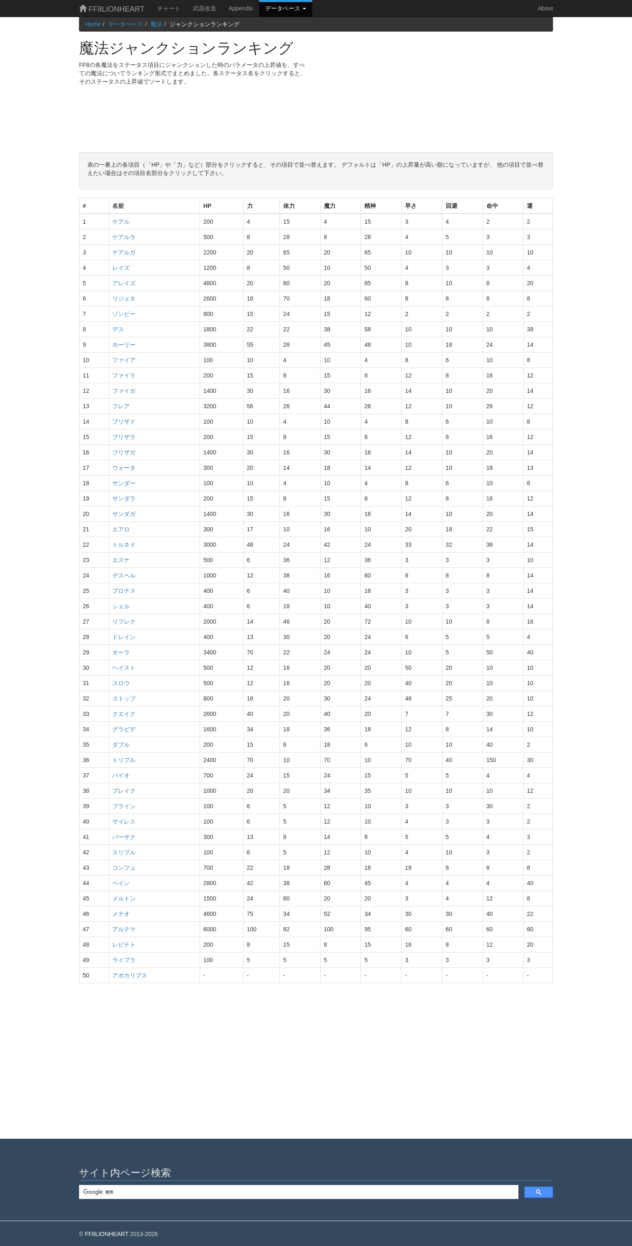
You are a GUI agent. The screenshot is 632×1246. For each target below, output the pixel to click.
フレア (121, 406)
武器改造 (204, 8)
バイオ (121, 775)
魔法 (156, 24)
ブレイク (124, 790)
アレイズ (124, 283)
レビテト (124, 944)
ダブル (121, 744)
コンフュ (124, 867)
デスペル (124, 575)
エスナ (121, 560)
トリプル (124, 760)
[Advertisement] (437, 90)
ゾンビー (124, 314)
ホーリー (124, 344)
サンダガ (124, 514)
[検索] (298, 1192)
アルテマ (124, 929)
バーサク (124, 837)
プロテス (124, 590)
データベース (285, 8)
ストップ (124, 698)
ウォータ (124, 467)
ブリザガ (124, 452)
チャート (168, 8)
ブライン (124, 806)
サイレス (124, 821)
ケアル (121, 221)
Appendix (241, 8)
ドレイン (124, 637)
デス (118, 329)
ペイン (121, 883)
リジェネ (124, 298)
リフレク (124, 621)
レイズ (121, 267)
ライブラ (124, 960)
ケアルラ (124, 237)
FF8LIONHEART (112, 9)
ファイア (124, 360)
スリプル (124, 852)
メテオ (121, 913)
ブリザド (124, 421)
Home (93, 24)
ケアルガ (124, 252)
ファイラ (124, 375)
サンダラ (124, 498)
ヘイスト (124, 667)
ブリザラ (124, 437)
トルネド (124, 544)
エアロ (121, 529)
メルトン (124, 898)
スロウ (121, 683)
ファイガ (124, 390)
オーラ (121, 652)
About (545, 8)
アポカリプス (129, 975)
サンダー (124, 483)
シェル (121, 606)
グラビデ (124, 729)
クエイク (124, 714)
